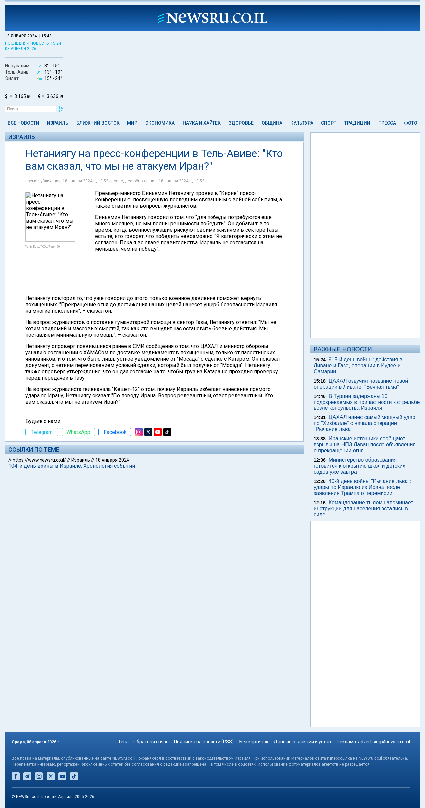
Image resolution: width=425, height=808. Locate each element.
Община (272, 123)
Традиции (357, 123)
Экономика (160, 123)
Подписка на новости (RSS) (204, 741)
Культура (301, 123)
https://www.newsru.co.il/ (39, 460)
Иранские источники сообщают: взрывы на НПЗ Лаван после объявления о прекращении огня (365, 444)
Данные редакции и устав (302, 741)
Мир (132, 123)
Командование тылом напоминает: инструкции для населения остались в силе (364, 508)
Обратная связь (151, 741)
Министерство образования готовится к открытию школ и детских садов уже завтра (359, 466)
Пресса (387, 123)
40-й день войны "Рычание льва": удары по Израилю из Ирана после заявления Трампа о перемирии (362, 487)
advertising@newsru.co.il (384, 741)
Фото (410, 123)
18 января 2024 (112, 460)
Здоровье (241, 123)
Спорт (328, 123)
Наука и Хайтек (202, 123)
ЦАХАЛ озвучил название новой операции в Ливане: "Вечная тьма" (361, 384)
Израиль (57, 123)
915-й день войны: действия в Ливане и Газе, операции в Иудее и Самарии (358, 365)
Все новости (23, 123)
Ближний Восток (98, 123)
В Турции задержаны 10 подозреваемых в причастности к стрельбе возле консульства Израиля (367, 402)
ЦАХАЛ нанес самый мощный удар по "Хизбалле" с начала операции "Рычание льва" (364, 423)
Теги (123, 741)
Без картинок (253, 741)
